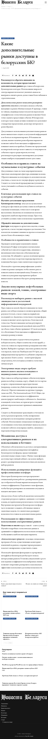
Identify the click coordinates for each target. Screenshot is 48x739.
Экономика (4, 703)
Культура (4, 713)
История (3, 717)
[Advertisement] (24, 23)
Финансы (4, 706)
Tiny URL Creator (29, 736)
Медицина (4, 715)
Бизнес (3, 710)
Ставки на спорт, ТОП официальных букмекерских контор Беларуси (8, 38)
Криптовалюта (5, 708)
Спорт (3, 719)
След (10, 642)
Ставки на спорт (7, 722)
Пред (5, 642)
